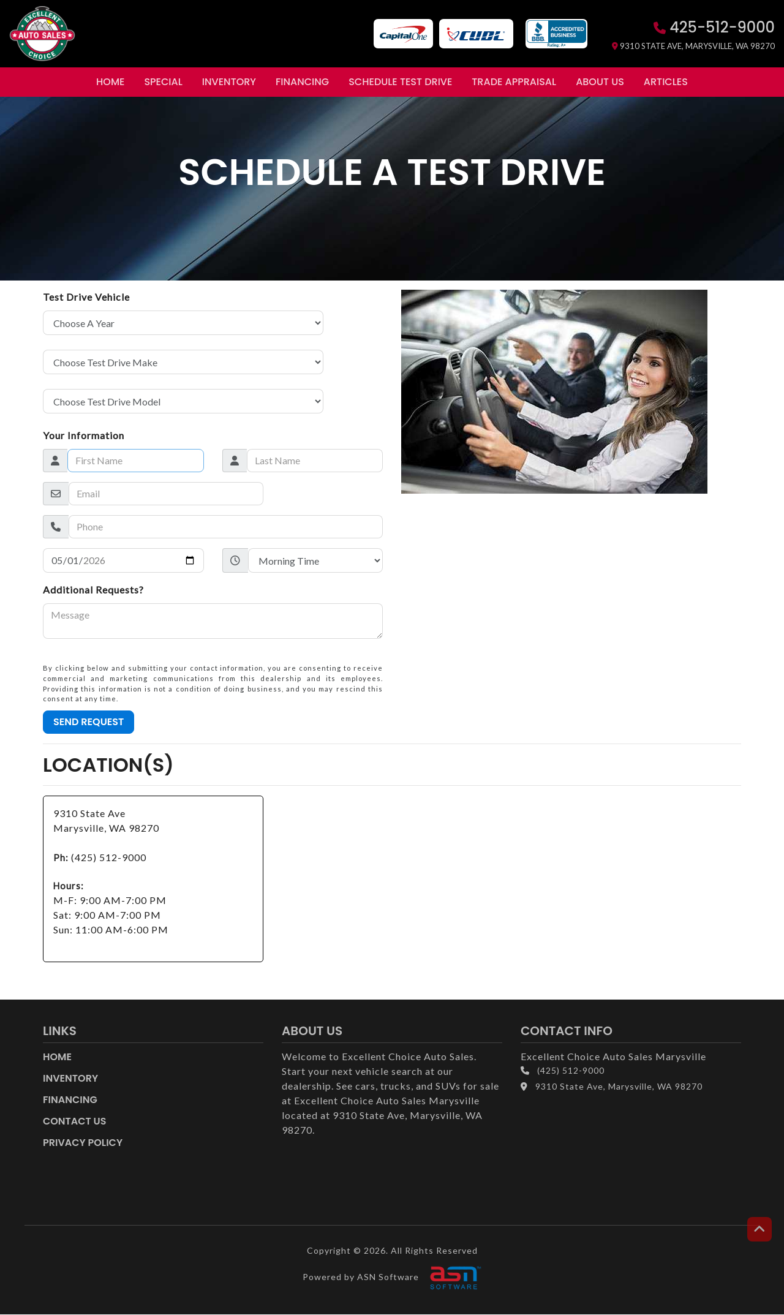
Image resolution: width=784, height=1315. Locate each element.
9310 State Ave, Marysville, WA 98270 (693, 46)
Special (163, 82)
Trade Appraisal (514, 82)
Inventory (229, 82)
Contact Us (75, 1121)
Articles (666, 82)
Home (110, 82)
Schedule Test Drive (400, 82)
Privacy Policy (83, 1143)
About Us (600, 82)
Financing (302, 82)
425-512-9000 (714, 27)
